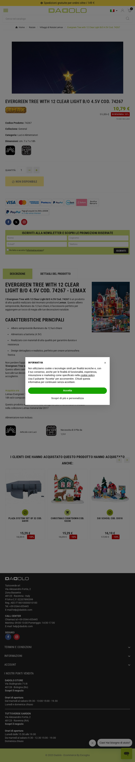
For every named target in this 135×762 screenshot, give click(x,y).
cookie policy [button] (87, 375)
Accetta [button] (67, 390)
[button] (105, 363)
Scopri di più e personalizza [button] (67, 398)
